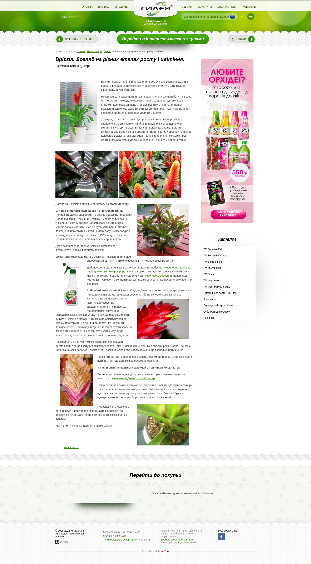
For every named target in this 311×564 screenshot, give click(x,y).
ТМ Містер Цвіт (212, 268)
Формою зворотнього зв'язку (177, 539)
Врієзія (107, 51)
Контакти (249, 6)
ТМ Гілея (208, 274)
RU (242, 16)
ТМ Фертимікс (211, 280)
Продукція (122, 6)
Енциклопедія (227, 6)
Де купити (205, 6)
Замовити (104, 497)
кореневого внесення (158, 275)
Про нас (103, 6)
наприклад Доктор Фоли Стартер (134, 378)
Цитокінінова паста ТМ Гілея (220, 293)
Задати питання (187, 542)
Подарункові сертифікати (218, 305)
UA (251, 16)
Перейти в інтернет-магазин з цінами (163, 39)
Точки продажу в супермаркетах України (126, 539)
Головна (87, 6)
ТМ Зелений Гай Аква (215, 255)
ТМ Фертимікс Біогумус (216, 286)
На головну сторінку (79, 39)
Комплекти (209, 299)
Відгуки (187, 6)
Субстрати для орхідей (216, 311)
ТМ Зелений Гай (212, 249)
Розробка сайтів (155, 551)
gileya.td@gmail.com (115, 535)
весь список (71, 447)
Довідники (209, 318)
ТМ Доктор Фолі (212, 261)
